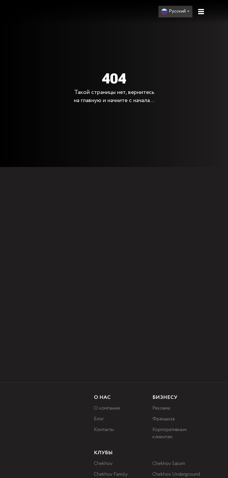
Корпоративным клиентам (170, 433)
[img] (47, 11)
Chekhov (104, 463)
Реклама (161, 408)
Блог (99, 419)
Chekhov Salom (169, 463)
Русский (177, 11)
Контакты (104, 429)
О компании (107, 408)
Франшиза (163, 419)
